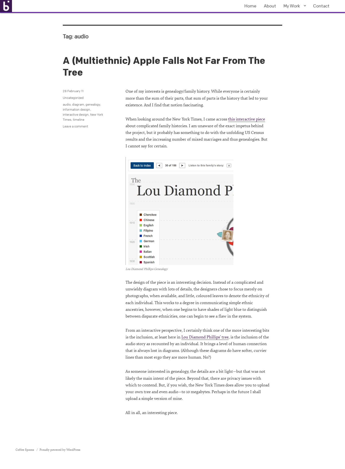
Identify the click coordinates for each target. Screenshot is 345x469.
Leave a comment (75, 126)
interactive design (76, 114)
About (270, 5)
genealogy (93, 104)
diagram (78, 104)
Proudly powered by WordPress (60, 450)
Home (250, 5)
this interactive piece (246, 119)
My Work (291, 5)
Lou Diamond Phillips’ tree (205, 337)
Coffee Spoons (25, 450)
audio (67, 104)
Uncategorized (73, 98)
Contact (321, 5)
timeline (78, 119)
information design (76, 109)
